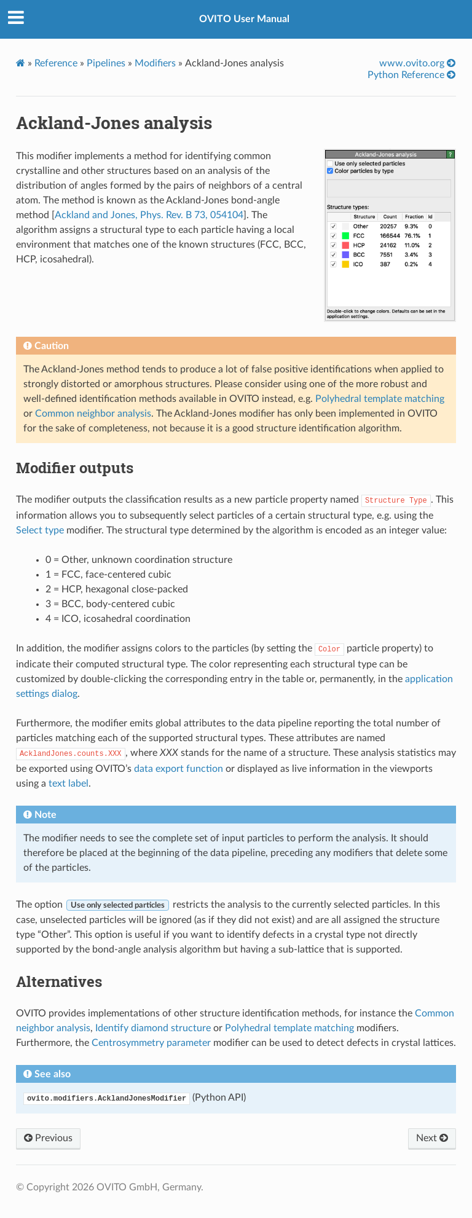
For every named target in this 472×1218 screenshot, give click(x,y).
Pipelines (106, 63)
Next (432, 1138)
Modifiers (155, 63)
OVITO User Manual (244, 19)
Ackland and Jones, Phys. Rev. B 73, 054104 (149, 215)
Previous (48, 1138)
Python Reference (411, 74)
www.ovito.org (417, 63)
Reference (55, 63)
